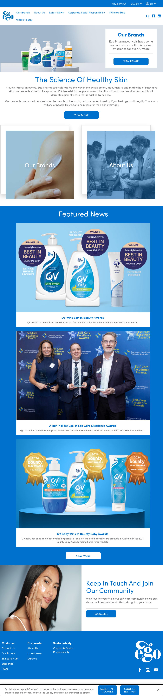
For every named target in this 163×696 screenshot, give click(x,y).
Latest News (56, 12)
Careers (32, 658)
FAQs (5, 668)
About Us (39, 12)
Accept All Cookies (107, 691)
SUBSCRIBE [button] (101, 614)
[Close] (158, 690)
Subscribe (7, 663)
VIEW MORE (81, 115)
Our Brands (23, 12)
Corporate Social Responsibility (86, 12)
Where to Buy (24, 19)
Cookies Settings (130, 691)
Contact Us (8, 648)
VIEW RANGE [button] (131, 61)
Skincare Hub (117, 12)
